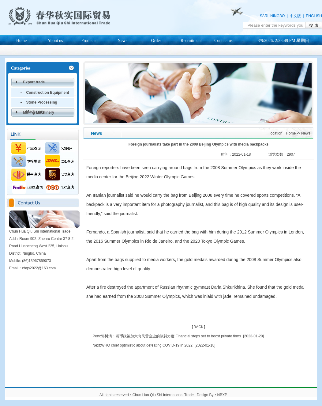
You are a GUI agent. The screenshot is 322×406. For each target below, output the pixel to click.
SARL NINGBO (272, 16)
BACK (198, 327)
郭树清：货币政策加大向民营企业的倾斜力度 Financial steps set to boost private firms (171, 336)
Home (21, 40)
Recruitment (191, 40)
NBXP (222, 395)
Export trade (34, 82)
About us (55, 40)
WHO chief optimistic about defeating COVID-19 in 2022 (147, 345)
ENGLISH (314, 16)
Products (88, 40)
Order (156, 40)
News (122, 40)
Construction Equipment (47, 92)
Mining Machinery (38, 112)
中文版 (295, 16)
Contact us (223, 40)
